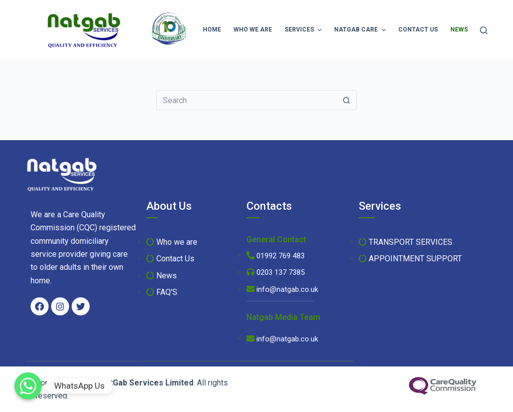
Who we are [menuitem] (252, 29)
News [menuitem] (462, 30)
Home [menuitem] (212, 29)
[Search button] (347, 100)
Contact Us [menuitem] (418, 29)
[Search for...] (246, 100)
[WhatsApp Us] (28, 385)
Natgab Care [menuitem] (361, 30)
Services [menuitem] (304, 30)
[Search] (483, 30)
